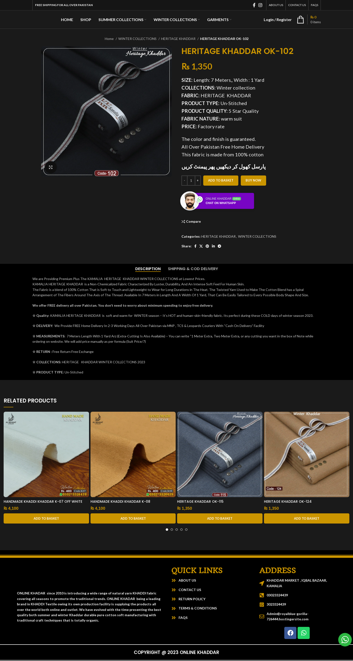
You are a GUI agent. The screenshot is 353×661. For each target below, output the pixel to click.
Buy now (253, 180)
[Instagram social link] (260, 5)
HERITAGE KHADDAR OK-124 (288, 501)
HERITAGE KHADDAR (178, 39)
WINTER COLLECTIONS (137, 39)
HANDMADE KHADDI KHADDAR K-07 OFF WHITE (43, 501)
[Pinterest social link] (207, 246)
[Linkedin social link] (213, 246)
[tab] (148, 269)
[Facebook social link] (254, 5)
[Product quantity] (191, 180)
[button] (46, 518)
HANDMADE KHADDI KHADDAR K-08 (120, 501)
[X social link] (201, 246)
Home (109, 39)
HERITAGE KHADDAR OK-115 (200, 501)
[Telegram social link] (219, 246)
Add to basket (220, 180)
